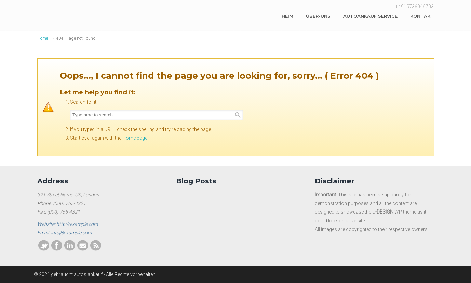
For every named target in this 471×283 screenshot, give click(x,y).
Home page (134, 138)
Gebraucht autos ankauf (88, 16)
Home (42, 38)
